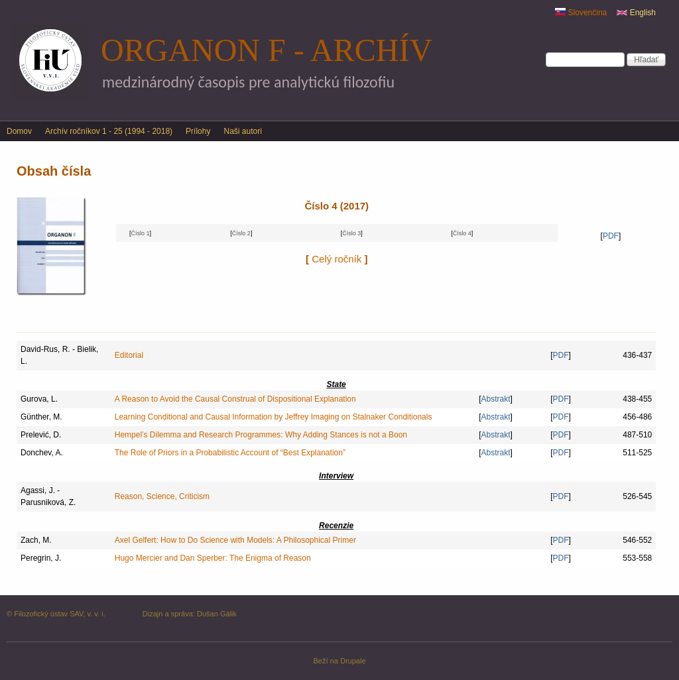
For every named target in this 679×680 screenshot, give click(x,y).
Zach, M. (36, 540)
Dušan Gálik (217, 614)
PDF (611, 236)
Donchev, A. (42, 452)
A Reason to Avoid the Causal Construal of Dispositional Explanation (235, 399)
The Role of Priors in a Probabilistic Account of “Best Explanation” (230, 452)
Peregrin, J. (41, 558)
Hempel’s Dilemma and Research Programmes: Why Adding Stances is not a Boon (261, 434)
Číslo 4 (462, 233)
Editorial (129, 355)
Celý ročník (336, 258)
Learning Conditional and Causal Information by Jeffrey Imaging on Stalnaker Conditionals (273, 417)
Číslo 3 (351, 233)
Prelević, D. (41, 434)
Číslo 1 (140, 233)
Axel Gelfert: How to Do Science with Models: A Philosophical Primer (235, 540)
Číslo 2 (241, 233)
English (636, 12)
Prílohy (198, 131)
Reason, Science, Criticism (162, 496)
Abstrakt (496, 399)
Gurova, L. (39, 399)
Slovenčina (581, 12)
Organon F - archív (266, 50)
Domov (19, 131)
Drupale (353, 661)
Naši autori (242, 131)
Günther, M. (41, 417)
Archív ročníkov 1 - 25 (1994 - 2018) (108, 131)
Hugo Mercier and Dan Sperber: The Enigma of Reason (213, 558)
